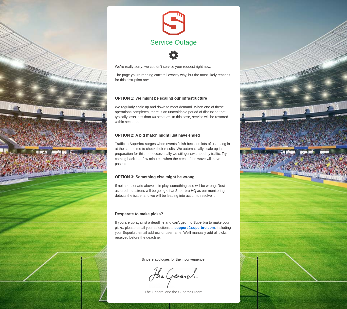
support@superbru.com (195, 228)
